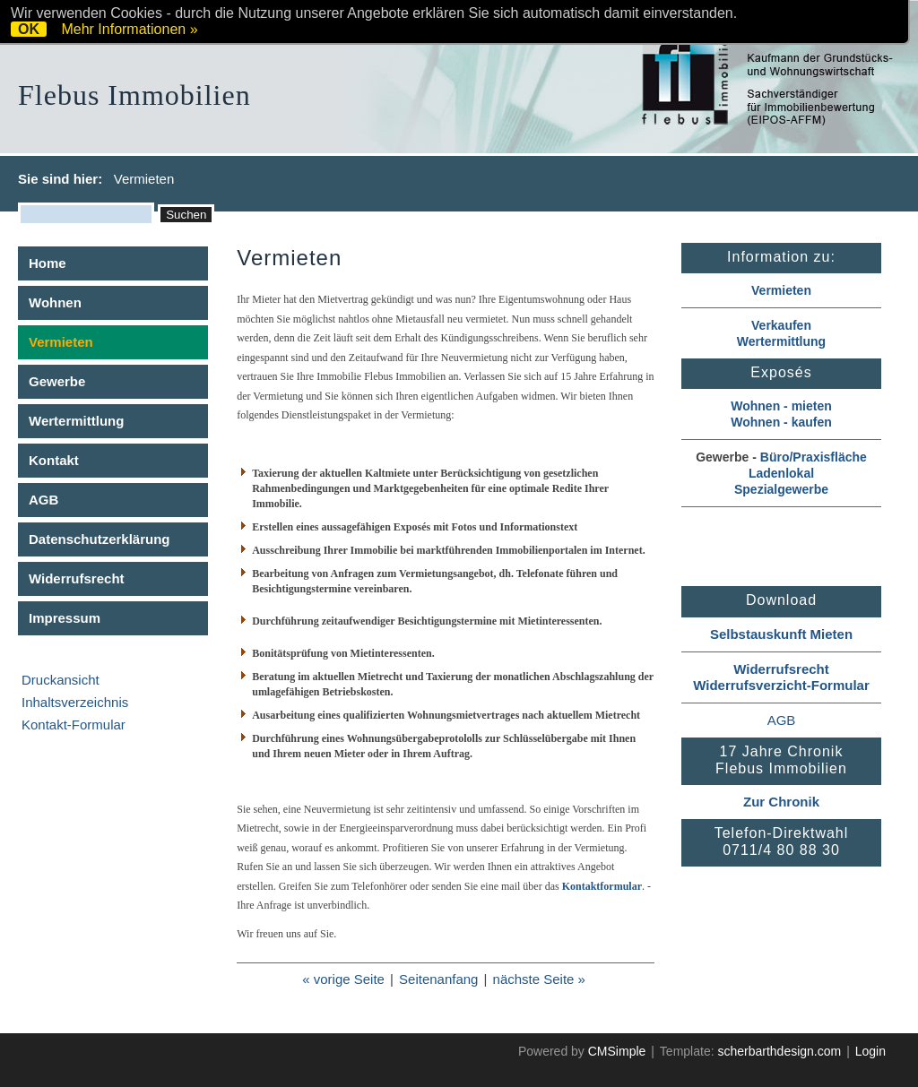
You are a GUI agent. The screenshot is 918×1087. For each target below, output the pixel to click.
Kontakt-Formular (74, 724)
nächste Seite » (539, 979)
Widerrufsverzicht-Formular (781, 685)
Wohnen (55, 302)
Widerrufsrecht (77, 578)
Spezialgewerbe (781, 489)
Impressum (64, 617)
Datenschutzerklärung (99, 539)
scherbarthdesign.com (779, 1051)
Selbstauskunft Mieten (781, 634)
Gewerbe (57, 381)
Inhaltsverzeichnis (75, 702)
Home (47, 263)
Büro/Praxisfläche (813, 457)
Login (870, 1051)
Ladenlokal (781, 473)
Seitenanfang (438, 979)
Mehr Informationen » (129, 29)
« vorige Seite (343, 979)
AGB (43, 499)
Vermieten (781, 290)
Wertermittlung (76, 420)
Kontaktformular (602, 886)
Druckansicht (61, 679)
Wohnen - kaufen (781, 422)
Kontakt (54, 460)
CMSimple (617, 1051)
